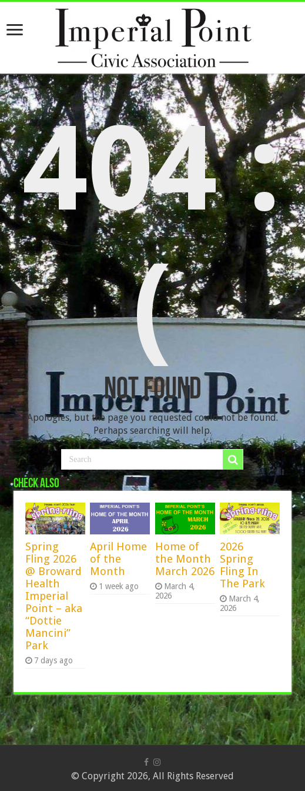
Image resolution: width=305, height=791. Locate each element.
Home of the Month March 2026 (184, 558)
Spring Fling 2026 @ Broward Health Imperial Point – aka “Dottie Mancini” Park (53, 596)
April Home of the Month (118, 558)
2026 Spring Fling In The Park (242, 565)
